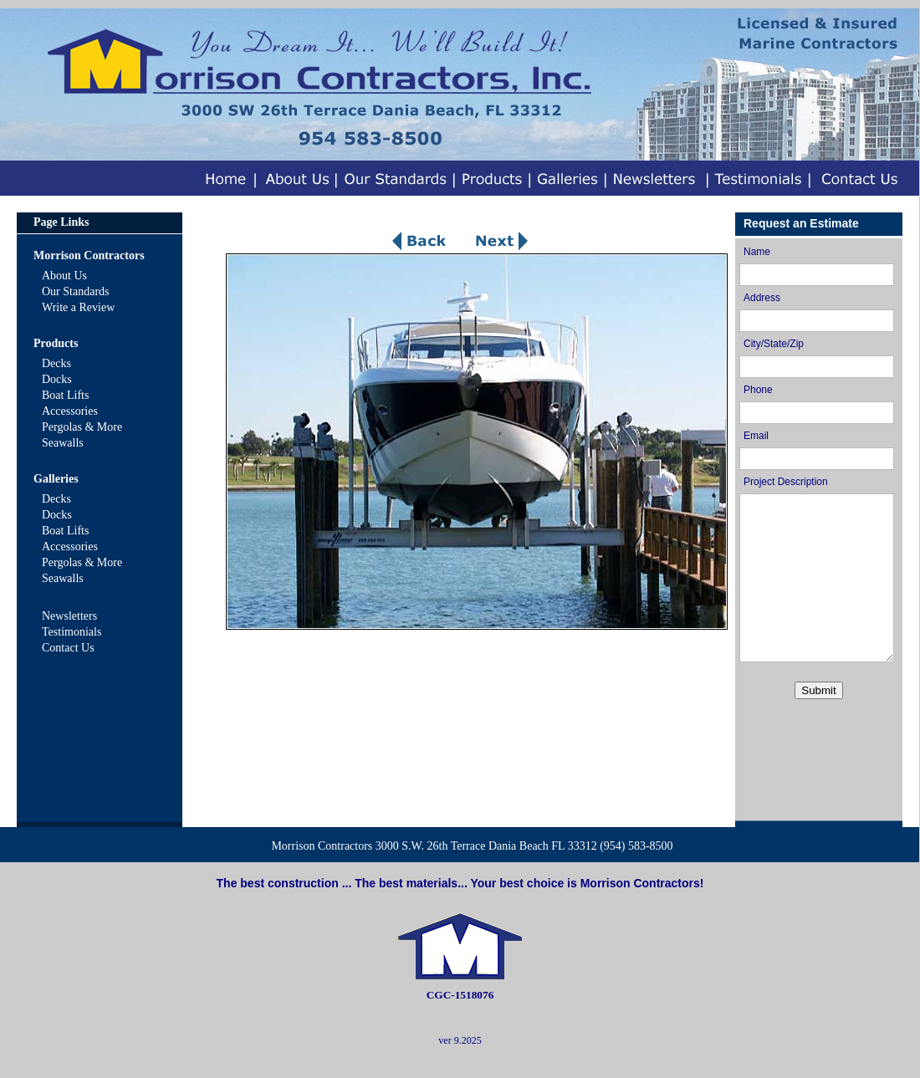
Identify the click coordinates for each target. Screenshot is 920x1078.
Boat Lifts (65, 395)
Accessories (70, 411)
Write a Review (78, 307)
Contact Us (68, 647)
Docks (57, 379)
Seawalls (63, 443)
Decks (56, 363)
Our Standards (76, 291)
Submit (818, 690)
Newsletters (69, 616)
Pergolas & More (82, 427)
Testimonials (71, 632)
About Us (64, 275)
